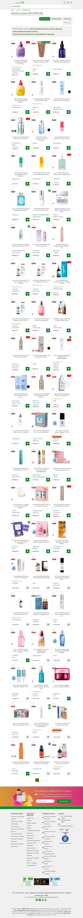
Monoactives (15, 291)
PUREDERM (56, 769)
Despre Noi (30, 818)
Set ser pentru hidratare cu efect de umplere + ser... (21, 686)
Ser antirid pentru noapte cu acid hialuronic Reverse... (62, 505)
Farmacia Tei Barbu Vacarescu (49, 818)
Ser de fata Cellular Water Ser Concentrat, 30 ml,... (41, 209)
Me (33, 71)
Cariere (29, 820)
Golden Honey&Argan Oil (40, 477)
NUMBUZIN (56, 179)
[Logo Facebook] (37, 900)
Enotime (55, 440)
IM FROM (35, 107)
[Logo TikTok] (46, 900)
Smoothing (15, 771)
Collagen (55, 252)
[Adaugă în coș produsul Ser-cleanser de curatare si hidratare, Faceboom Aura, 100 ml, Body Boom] (69, 112)
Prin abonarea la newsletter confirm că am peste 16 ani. (54, 794)
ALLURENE (15, 583)
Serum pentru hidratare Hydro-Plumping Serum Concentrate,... (41, 725)
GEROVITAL (15, 732)
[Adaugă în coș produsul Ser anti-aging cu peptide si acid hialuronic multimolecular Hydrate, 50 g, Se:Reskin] (69, 369)
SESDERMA (36, 546)
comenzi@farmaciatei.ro (65, 826)
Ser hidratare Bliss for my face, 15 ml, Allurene (21, 577)
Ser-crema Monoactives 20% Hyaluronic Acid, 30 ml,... (21, 319)
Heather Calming (58, 217)
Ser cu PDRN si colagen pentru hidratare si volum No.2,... (21, 651)
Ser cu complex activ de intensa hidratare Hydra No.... (62, 614)
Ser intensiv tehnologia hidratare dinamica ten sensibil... (62, 651)
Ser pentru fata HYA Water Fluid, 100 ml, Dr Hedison (21, 431)
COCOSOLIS (15, 215)
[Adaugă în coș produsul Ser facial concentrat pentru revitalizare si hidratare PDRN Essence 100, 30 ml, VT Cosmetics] (27, 148)
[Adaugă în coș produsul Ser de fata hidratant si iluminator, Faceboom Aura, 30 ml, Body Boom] (27, 406)
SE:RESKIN (56, 364)
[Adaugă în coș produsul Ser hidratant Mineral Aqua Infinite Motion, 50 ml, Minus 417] (27, 479)
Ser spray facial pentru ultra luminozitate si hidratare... (41, 173)
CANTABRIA (15, 694)
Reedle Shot (56, 548)
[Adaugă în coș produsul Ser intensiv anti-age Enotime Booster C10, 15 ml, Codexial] (69, 443)
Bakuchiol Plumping (17, 71)
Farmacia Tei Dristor (47, 828)
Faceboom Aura (57, 109)
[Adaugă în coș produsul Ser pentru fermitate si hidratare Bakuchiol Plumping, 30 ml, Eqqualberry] (27, 74)
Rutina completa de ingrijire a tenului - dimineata (46, 29)
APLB (54, 401)
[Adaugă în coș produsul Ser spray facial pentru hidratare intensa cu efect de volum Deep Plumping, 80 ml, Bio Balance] (69, 148)
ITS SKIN (35, 694)
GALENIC (55, 583)
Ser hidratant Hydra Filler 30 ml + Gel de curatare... (41, 505)
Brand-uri (14, 841)
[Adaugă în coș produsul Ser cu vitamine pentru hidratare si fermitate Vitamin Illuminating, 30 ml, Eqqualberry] (27, 112)
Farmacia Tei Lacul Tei (49, 832)
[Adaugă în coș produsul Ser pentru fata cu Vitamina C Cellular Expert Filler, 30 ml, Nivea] (69, 330)
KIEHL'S (35, 732)
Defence (55, 477)
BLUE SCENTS (36, 475)
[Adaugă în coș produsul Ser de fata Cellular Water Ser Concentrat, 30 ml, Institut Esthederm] (48, 219)
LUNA (13, 769)
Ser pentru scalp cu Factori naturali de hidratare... (21, 613)
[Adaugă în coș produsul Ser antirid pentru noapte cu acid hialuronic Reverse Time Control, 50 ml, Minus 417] (69, 515)
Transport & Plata (16, 834)
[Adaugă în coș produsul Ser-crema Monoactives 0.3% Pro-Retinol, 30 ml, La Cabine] (48, 294)
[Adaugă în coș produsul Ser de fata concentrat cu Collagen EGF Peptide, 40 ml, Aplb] (69, 405)
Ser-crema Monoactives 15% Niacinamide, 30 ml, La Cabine (21, 281)
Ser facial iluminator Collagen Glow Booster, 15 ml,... (62, 246)
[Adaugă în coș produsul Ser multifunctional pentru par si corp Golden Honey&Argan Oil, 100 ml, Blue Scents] (48, 479)
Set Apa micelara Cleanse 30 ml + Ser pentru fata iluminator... (21, 542)
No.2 (13, 657)
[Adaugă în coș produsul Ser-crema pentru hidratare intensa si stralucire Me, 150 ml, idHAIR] (48, 74)
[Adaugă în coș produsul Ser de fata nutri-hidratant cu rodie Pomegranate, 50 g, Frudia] (48, 330)
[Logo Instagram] (43, 900)
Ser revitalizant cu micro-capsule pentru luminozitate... (41, 651)
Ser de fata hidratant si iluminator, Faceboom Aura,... (21, 395)
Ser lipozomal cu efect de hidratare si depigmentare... (41, 613)
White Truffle (15, 512)
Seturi (13, 548)
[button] (27, 588)
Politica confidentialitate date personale (33, 830)
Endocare (14, 696)
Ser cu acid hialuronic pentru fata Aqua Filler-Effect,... (21, 209)
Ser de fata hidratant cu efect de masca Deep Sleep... (62, 173)
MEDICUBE (56, 250)
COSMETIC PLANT (38, 439)
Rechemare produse (17, 844)
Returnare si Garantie (17, 836)
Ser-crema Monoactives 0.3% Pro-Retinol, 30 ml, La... (41, 281)
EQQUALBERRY (16, 69)
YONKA (55, 620)
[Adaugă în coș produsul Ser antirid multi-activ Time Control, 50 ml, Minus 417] (27, 369)
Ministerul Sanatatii (33, 850)
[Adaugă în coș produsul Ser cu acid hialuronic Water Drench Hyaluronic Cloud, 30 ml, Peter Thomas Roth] (27, 255)
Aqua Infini (56, 585)
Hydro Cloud (36, 252)
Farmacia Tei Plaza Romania (49, 823)
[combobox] (41, 6)
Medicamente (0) (56, 19)
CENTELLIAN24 (57, 69)
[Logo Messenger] (40, 900)
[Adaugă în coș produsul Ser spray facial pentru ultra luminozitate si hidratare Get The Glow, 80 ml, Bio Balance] (48, 184)
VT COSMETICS (16, 143)
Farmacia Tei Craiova (47, 867)
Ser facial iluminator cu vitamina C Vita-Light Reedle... (62, 542)
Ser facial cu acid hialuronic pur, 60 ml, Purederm (62, 762)
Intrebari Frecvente (17, 839)
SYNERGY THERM (58, 289)
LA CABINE (15, 289)
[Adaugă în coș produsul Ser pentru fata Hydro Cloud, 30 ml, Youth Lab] (48, 255)
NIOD (34, 583)
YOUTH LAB (36, 250)
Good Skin (35, 440)
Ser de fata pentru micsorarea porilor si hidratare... (41, 138)
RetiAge (35, 548)
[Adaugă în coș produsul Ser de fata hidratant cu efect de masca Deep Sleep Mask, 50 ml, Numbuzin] (69, 183)
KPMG (46, 895)
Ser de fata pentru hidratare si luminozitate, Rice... (41, 99)
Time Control (15, 366)
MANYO (35, 143)
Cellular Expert (57, 327)
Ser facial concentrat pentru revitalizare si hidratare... (20, 137)
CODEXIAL (56, 439)
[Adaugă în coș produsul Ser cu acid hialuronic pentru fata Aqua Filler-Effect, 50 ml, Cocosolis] (27, 219)
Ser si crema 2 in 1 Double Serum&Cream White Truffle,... (21, 506)
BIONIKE (55, 475)
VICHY (55, 655)
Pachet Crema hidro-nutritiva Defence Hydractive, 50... (62, 469)
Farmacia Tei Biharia (47, 847)
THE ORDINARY (16, 620)
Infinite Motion (16, 477)
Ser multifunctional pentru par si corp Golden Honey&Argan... (41, 470)
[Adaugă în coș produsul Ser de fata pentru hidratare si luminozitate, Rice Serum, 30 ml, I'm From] (48, 112)
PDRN (13, 145)
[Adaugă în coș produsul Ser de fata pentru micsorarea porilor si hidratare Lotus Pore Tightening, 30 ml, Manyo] (48, 148)
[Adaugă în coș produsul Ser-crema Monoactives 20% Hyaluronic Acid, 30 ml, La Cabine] (27, 330)
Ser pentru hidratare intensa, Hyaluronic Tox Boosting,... (62, 61)
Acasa (12, 10)
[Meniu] (12, 2)
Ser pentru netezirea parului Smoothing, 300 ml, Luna (21, 762)
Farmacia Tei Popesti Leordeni (49, 852)
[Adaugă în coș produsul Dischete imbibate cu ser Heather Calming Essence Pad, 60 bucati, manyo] (69, 219)
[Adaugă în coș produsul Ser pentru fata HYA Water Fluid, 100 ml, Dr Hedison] (27, 443)
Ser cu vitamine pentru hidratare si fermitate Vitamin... (21, 100)
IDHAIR (35, 69)
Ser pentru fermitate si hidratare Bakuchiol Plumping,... (21, 62)
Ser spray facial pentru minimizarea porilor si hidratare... (21, 174)
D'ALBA (14, 511)
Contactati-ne (15, 846)
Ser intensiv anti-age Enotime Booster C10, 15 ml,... (62, 432)
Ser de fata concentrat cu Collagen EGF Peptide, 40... (62, 394)
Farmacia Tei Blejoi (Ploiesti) (49, 872)
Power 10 (35, 696)
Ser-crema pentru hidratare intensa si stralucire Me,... (41, 61)
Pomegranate (36, 327)
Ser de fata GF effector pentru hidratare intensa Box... (41, 686)
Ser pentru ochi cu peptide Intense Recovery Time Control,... (41, 395)
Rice (34, 109)
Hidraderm (36, 622)
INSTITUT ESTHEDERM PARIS (41, 215)
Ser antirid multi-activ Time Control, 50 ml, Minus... (21, 356)
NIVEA (55, 326)
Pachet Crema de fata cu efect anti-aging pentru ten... (41, 541)
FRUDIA (35, 326)
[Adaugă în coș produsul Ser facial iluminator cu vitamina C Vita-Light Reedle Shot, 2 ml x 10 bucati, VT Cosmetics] (69, 551)
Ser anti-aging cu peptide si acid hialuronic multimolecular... (62, 357)
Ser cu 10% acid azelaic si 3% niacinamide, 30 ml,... (41, 356)
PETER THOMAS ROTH (18, 250)
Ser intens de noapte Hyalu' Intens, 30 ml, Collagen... (41, 762)
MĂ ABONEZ (64, 801)
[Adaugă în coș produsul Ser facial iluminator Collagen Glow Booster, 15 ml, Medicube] (69, 255)
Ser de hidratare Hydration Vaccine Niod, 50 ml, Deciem (41, 577)
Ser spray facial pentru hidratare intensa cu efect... (62, 137)
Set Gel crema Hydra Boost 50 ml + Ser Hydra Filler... (41, 431)
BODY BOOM (57, 107)
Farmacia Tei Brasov (47, 862)
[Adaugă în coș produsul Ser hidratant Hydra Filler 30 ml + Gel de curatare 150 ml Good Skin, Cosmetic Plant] (48, 515)
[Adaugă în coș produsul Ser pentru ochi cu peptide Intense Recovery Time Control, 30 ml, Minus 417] (48, 405)
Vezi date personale (56, 796)
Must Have (15, 734)
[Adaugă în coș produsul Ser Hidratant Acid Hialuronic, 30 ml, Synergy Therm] (69, 294)
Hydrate (55, 366)
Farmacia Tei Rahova (47, 842)
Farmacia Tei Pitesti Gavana (49, 857)
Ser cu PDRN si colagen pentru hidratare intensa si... (62, 686)
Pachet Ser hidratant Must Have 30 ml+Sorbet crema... (21, 724)
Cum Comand (15, 826)
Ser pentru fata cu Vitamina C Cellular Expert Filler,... (62, 319)
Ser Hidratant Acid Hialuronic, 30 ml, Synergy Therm (62, 281)
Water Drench (16, 252)
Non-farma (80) (44, 19)
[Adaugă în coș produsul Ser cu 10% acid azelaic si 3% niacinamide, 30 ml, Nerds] (48, 369)
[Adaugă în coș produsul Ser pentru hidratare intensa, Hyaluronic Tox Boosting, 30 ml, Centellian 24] (69, 74)
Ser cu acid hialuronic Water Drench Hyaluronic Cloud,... (20, 245)
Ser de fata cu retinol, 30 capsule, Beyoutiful (62, 724)
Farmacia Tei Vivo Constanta (49, 837)
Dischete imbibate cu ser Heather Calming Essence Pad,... (62, 210)
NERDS (35, 364)
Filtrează (68, 23)
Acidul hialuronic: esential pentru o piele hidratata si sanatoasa (33, 34)
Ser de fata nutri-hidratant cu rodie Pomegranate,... (41, 319)
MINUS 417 (15, 364)
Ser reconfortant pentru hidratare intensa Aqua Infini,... (62, 577)
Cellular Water (37, 217)
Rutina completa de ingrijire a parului (25, 31)
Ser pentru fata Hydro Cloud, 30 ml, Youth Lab (41, 245)
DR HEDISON (15, 439)
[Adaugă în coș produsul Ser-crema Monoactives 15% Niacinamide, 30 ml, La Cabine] (27, 294)
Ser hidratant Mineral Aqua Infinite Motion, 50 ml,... (21, 469)
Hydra (55, 622)
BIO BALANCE (57, 143)
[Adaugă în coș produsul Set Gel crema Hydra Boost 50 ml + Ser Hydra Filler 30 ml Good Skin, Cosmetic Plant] (48, 443)
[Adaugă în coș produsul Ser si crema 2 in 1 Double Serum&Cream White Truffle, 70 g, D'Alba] (27, 515)
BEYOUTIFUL (56, 732)
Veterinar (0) (67, 19)
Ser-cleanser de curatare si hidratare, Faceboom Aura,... (62, 99)
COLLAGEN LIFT (37, 769)
